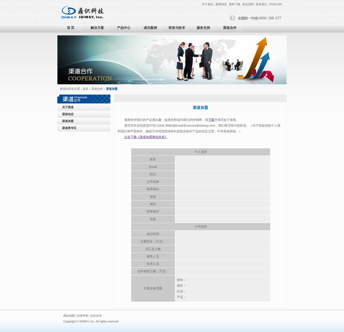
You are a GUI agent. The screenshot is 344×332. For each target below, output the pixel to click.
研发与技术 (176, 28)
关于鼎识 (207, 4)
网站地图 (69, 315)
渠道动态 (68, 114)
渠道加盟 (68, 121)
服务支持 (203, 28)
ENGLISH (275, 4)
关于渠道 (68, 107)
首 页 (71, 28)
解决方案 (97, 28)
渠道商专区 (69, 128)
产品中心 (123, 28)
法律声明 (82, 315)
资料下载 (234, 4)
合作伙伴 (96, 315)
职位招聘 (248, 4)
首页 (85, 89)
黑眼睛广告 (139, 321)
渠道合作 (229, 28)
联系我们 (261, 4)
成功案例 (150, 28)
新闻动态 (221, 4)
